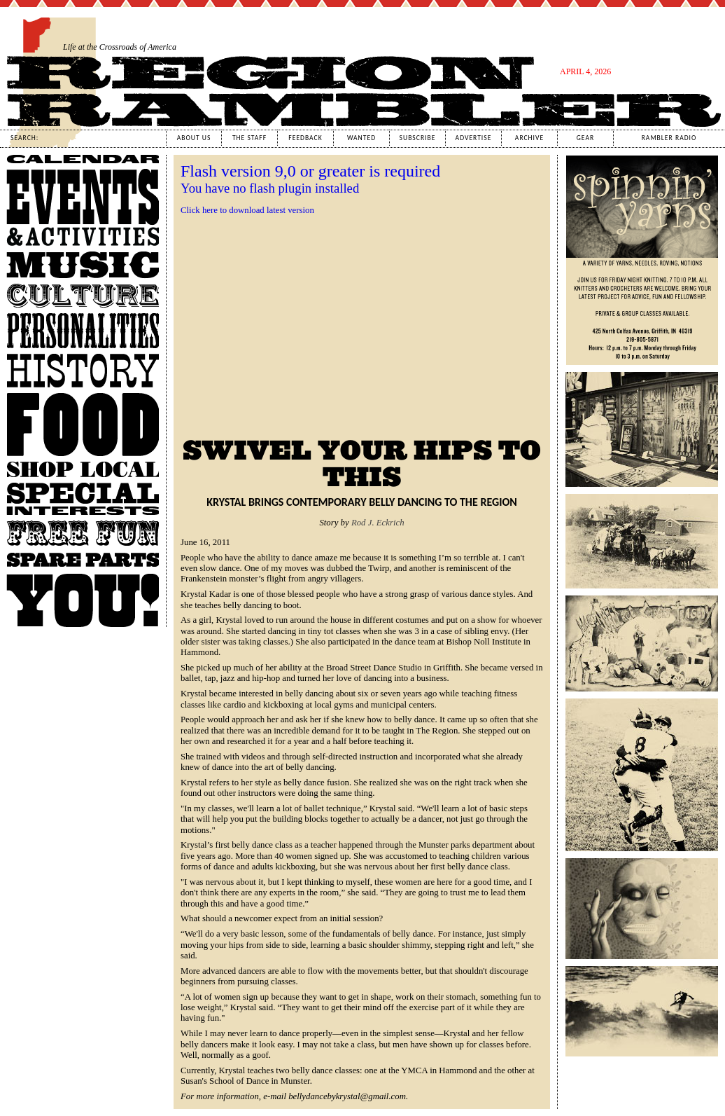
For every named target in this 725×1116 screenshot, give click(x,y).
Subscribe (418, 138)
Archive (529, 138)
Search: (24, 138)
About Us (194, 138)
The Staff (249, 138)
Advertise (474, 138)
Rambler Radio (669, 138)
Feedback (305, 138)
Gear (585, 138)
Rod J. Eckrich (377, 523)
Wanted (361, 138)
